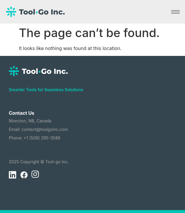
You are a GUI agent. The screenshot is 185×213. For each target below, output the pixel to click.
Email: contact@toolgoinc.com (38, 129)
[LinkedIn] (12, 175)
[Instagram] (35, 175)
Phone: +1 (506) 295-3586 (34, 137)
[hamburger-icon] (175, 12)
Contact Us (21, 113)
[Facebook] (23, 175)
